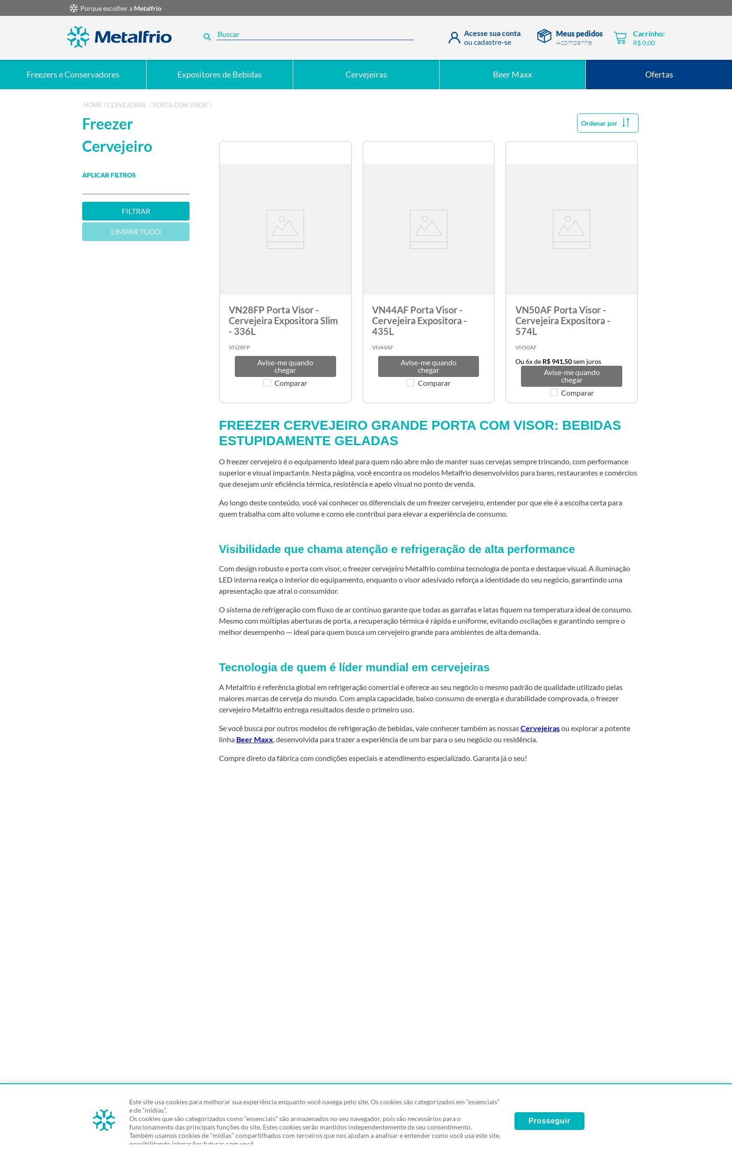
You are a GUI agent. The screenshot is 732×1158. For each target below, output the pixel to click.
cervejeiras (126, 105)
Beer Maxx (254, 739)
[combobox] (312, 38)
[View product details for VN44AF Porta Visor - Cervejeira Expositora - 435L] (428, 272)
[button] (285, 366)
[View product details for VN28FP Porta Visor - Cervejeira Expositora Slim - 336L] (285, 272)
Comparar (290, 383)
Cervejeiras (540, 728)
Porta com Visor (180, 105)
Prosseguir (549, 1121)
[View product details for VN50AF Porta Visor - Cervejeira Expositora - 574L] (571, 272)
